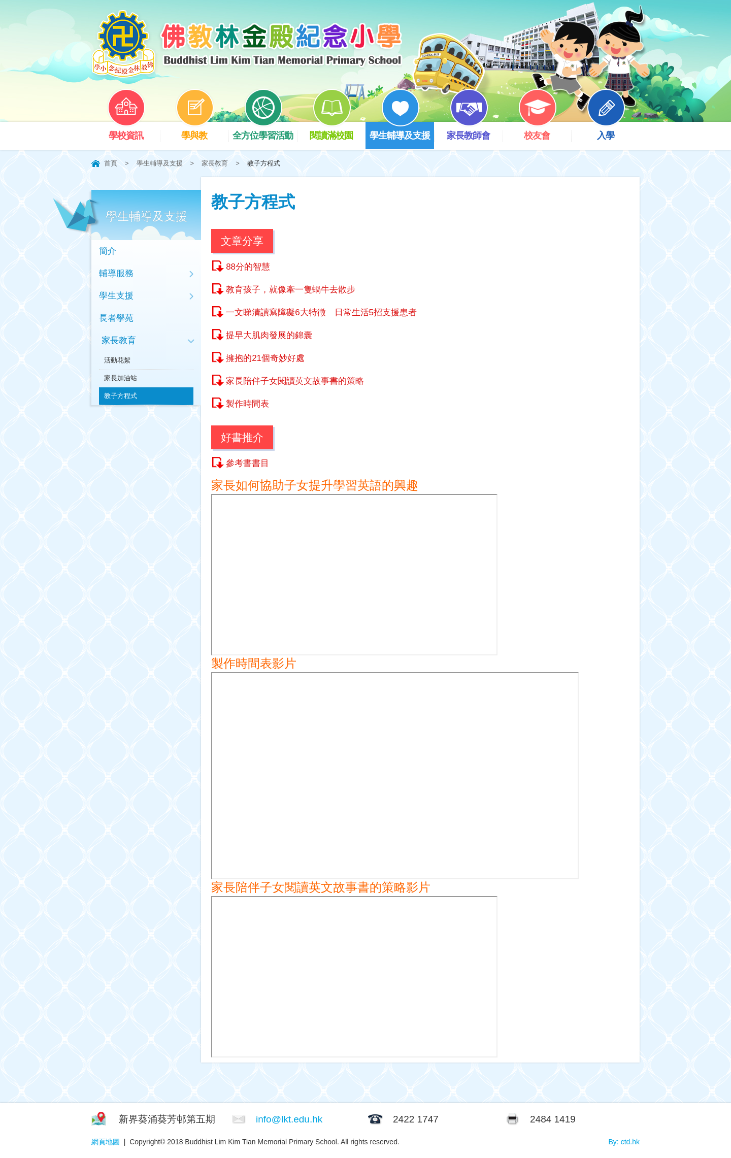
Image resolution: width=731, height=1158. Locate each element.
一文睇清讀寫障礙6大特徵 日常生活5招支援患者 (321, 312)
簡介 (107, 251)
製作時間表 (247, 404)
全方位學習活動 (264, 131)
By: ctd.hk (624, 1142)
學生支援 (116, 296)
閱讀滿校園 (338, 131)
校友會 (545, 131)
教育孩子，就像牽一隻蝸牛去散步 (290, 289)
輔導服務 (116, 273)
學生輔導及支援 (402, 131)
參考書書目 (247, 463)
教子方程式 (120, 396)
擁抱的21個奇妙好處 (265, 358)
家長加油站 (120, 378)
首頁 (110, 163)
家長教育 (215, 163)
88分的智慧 (248, 267)
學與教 (202, 131)
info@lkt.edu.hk (289, 1119)
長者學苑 (116, 318)
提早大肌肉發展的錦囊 (269, 335)
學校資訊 (133, 131)
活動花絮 (117, 360)
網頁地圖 (105, 1142)
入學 (613, 131)
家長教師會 (475, 131)
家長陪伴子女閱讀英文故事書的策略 (295, 381)
